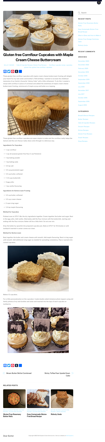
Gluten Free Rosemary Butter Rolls (12, 415)
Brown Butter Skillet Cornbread (18, 373)
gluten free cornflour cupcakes (42, 67)
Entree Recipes (83, 130)
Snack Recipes (61, 411)
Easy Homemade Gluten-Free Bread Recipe (37, 415)
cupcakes (69, 65)
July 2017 (81, 94)
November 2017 (83, 90)
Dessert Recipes (83, 126)
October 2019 (82, 76)
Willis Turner (9, 65)
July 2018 (81, 87)
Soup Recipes (83, 141)
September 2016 (83, 101)
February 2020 (83, 68)
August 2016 (82, 105)
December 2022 (83, 65)
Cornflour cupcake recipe (57, 65)
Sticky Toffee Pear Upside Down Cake (57, 374)
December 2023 (83, 61)
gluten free (27, 67)
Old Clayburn (69, 435)
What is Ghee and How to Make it (89, 35)
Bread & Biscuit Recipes (11, 410)
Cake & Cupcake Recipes (25, 65)
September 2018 (83, 83)
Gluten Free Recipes (40, 65)
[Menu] (99, 2)
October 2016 (82, 98)
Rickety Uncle (56, 414)
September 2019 (83, 79)
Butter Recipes (56, 410)
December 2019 (83, 72)
